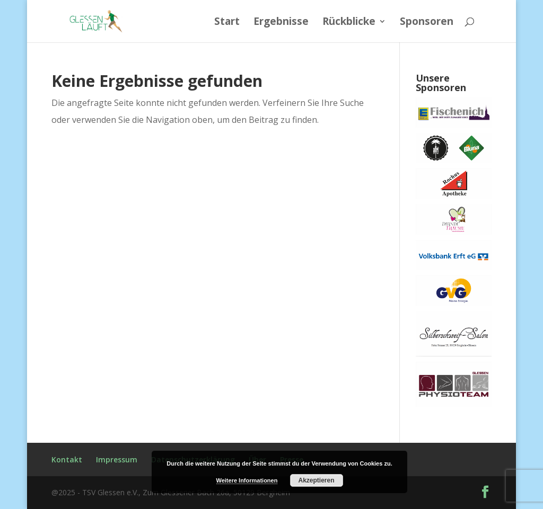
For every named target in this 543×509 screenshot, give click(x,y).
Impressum (116, 459)
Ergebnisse (281, 22)
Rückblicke (348, 22)
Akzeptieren (316, 480)
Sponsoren (426, 22)
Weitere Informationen (247, 480)
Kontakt (66, 459)
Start (227, 22)
